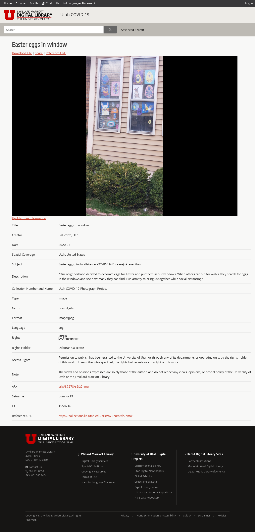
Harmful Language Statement (75, 3)
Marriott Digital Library (147, 465)
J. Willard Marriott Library (40, 451)
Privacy (125, 515)
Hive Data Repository (147, 497)
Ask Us (33, 3)
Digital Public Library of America (206, 471)
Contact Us (34, 467)
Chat (47, 3)
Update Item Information (29, 218)
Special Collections (92, 466)
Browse (21, 3)
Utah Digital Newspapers (149, 471)
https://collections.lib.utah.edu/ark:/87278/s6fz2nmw (95, 416)
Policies (222, 515)
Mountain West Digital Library (205, 466)
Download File (22, 53)
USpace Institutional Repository (153, 492)
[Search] (54, 29)
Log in (249, 3)
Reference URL (56, 53)
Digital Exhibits (143, 476)
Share (39, 53)
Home (8, 3)
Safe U (187, 515)
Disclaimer (204, 515)
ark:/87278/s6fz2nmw (74, 386)
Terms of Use (89, 477)
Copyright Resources (93, 471)
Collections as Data (145, 481)
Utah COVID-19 (74, 14)
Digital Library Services (94, 461)
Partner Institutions (199, 461)
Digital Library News (146, 487)
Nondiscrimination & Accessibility (156, 515)
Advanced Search (132, 30)
